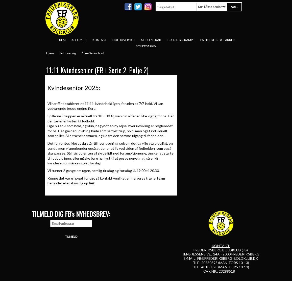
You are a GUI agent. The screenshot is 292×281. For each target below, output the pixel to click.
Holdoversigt (123, 40)
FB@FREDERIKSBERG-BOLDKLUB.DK (227, 258)
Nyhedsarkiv (146, 46)
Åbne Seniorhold (93, 53)
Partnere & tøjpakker (217, 40)
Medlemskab (151, 40)
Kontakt (99, 40)
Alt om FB (79, 40)
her (91, 183)
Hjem (62, 40)
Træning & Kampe (180, 40)
